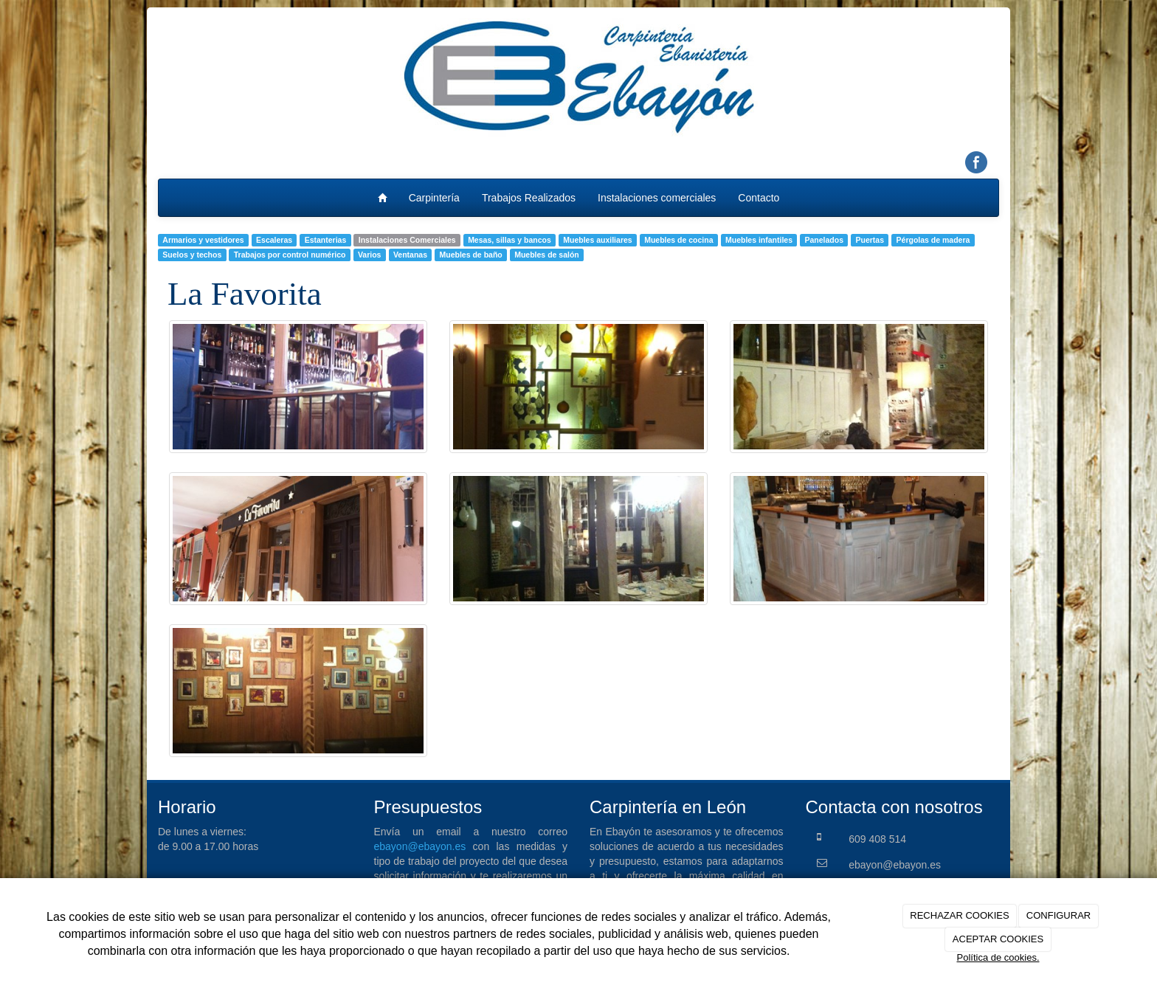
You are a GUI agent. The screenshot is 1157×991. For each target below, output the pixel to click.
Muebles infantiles (758, 239)
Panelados (824, 239)
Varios (369, 254)
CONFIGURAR (1058, 915)
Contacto (758, 198)
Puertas (870, 239)
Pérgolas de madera (933, 239)
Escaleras (274, 239)
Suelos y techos (191, 254)
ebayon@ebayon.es (420, 846)
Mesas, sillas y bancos (509, 239)
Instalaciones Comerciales (407, 239)
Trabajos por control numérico (290, 254)
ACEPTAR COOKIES (998, 939)
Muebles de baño (471, 254)
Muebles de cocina (678, 239)
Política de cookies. (997, 957)
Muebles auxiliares (597, 239)
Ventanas (410, 254)
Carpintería (434, 198)
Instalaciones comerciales (657, 198)
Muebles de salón (546, 254)
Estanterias (326, 239)
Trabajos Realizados (529, 198)
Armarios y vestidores (203, 239)
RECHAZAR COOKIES (959, 915)
